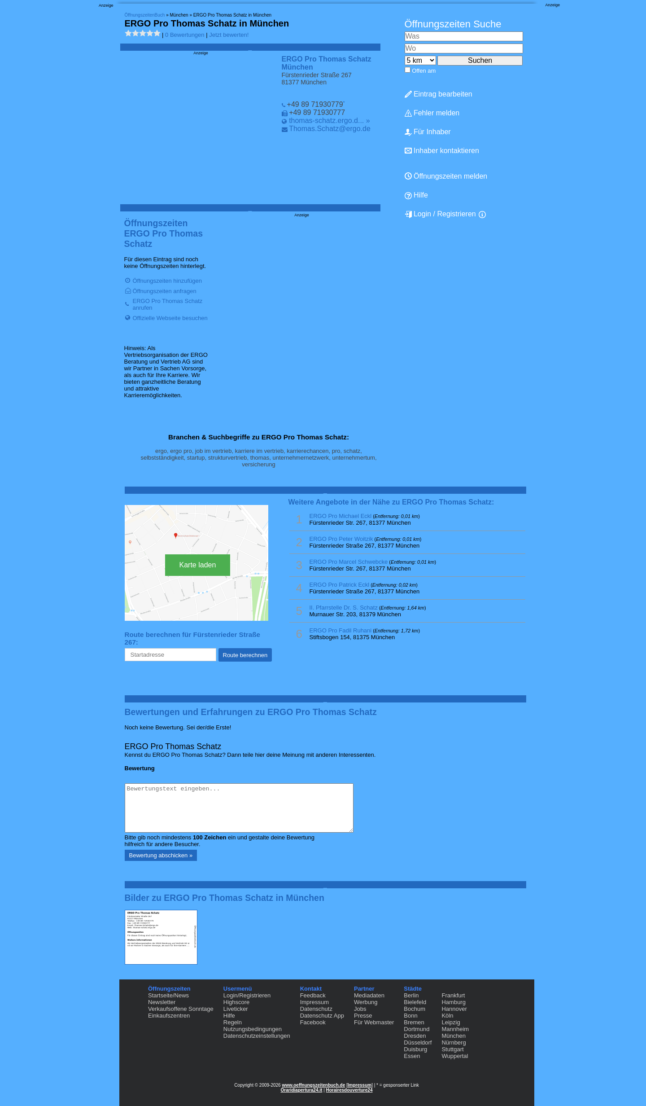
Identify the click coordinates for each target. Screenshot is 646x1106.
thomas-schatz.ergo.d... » (329, 120)
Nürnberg (453, 1042)
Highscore (236, 1002)
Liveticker (235, 1008)
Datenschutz (316, 1008)
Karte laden (197, 565)
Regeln (232, 1022)
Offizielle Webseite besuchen (170, 318)
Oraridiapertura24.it (302, 1090)
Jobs (360, 1008)
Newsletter (161, 1002)
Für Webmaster (374, 1022)
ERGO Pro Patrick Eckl (340, 584)
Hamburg (453, 1002)
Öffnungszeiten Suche (453, 24)
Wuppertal (454, 1056)
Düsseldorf (418, 1042)
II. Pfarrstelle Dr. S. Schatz (344, 607)
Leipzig (450, 1022)
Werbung (366, 1002)
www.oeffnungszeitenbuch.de (313, 1085)
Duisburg (415, 1049)
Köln (447, 1015)
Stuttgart (452, 1049)
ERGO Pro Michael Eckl (341, 516)
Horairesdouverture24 (349, 1090)
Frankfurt (453, 995)
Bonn (410, 1015)
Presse (363, 1015)
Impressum (314, 1002)
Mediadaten (369, 995)
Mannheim (455, 1029)
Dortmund (416, 1029)
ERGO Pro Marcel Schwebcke (349, 561)
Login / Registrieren (440, 214)
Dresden (415, 1035)
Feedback (313, 995)
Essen (412, 1056)
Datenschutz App (322, 1015)
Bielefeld (415, 1002)
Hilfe (416, 195)
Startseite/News (168, 995)
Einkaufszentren (169, 1015)
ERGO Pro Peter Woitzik (341, 538)
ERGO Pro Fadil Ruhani (341, 630)
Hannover (454, 1008)
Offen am (424, 70)
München (453, 1035)
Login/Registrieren (247, 995)
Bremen (414, 1022)
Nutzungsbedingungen (252, 1029)
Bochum (414, 1008)
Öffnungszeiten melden (446, 176)
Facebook (313, 1022)
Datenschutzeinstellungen (256, 1035)
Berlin (411, 995)
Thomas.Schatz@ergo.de (330, 128)
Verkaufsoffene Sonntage (181, 1008)
